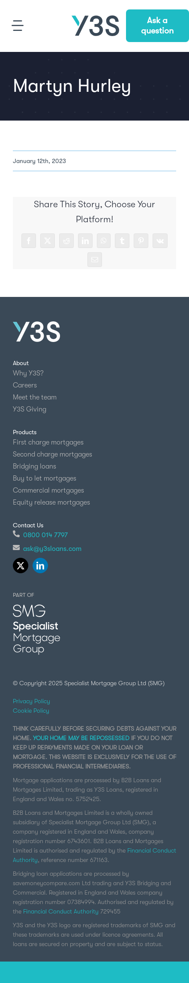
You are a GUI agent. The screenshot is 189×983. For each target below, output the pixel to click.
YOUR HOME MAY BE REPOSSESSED (81, 738)
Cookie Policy (31, 710)
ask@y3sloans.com (52, 549)
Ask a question (157, 25)
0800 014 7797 (45, 535)
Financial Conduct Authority (61, 911)
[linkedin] (40, 565)
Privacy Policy (31, 701)
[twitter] (20, 565)
